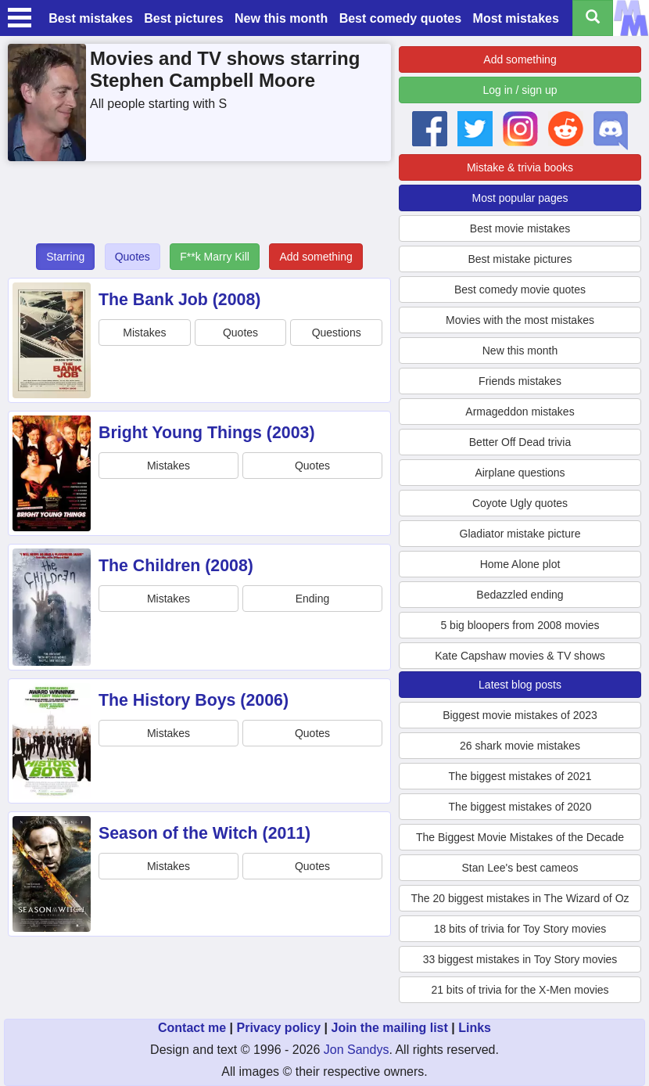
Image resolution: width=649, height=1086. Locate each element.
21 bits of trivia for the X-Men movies (519, 990)
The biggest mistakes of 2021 (520, 776)
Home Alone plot (520, 564)
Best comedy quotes (400, 18)
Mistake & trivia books (520, 167)
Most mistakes (516, 18)
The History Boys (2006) (194, 700)
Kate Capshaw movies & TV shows (520, 655)
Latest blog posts (520, 684)
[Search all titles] (592, 18)
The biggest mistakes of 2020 (520, 806)
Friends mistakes (520, 381)
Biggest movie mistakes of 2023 (520, 715)
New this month (281, 18)
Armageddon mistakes (519, 411)
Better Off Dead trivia (520, 442)
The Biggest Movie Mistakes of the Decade (520, 837)
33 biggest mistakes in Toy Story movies (520, 959)
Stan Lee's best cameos (520, 867)
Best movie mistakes (520, 228)
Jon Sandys (356, 1049)
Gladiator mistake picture (520, 533)
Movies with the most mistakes (520, 320)
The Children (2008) (176, 565)
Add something (315, 256)
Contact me (192, 1027)
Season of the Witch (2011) (204, 833)
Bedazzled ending (519, 594)
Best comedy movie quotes (520, 289)
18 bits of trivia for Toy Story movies (520, 928)
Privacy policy (278, 1027)
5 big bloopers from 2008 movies (519, 625)
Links (474, 1027)
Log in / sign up (520, 90)
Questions (336, 332)
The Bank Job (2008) (179, 299)
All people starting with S (158, 103)
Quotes (132, 256)
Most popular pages (520, 198)
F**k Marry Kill (214, 256)
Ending (313, 598)
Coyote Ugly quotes (520, 503)
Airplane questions (520, 472)
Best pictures (183, 18)
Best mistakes (90, 18)
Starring (65, 256)
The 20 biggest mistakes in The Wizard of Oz (520, 898)
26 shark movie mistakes (520, 745)
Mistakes (144, 332)
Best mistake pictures (520, 259)
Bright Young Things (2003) (207, 432)
